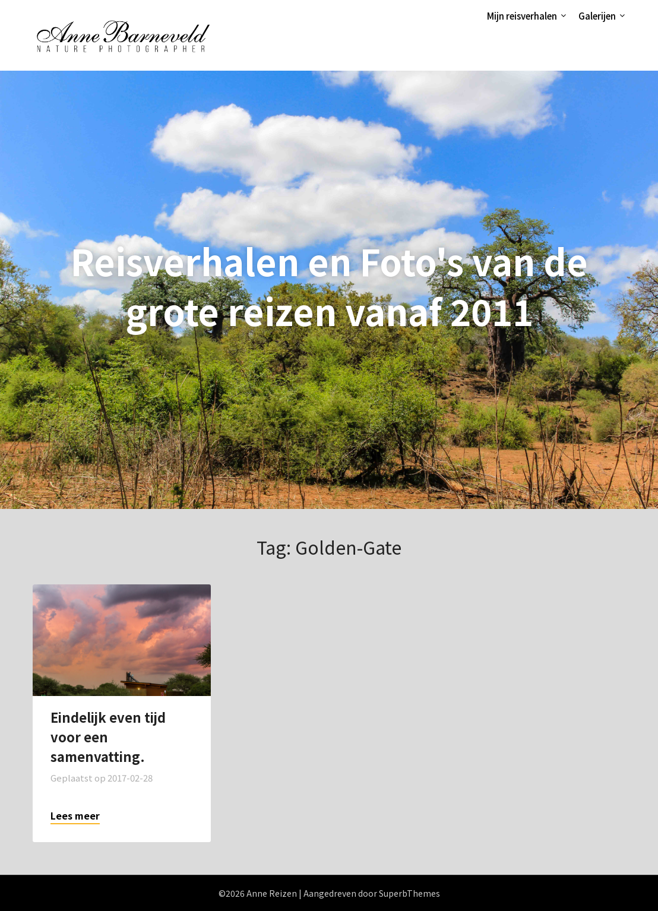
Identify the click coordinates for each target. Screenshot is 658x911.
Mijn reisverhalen (522, 16)
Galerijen (597, 16)
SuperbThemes (409, 893)
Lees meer (75, 815)
